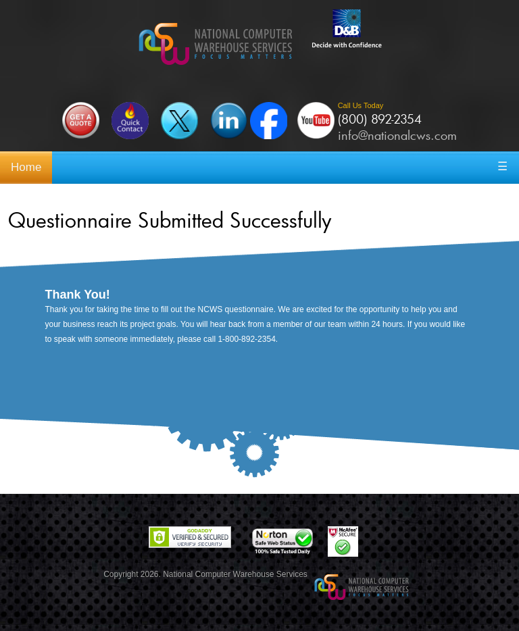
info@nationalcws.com (397, 135)
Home (26, 167)
